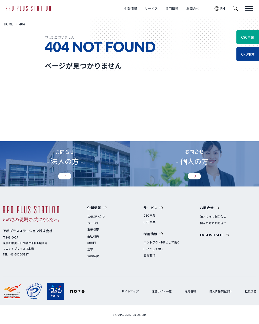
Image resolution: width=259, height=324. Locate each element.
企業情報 (130, 8)
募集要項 (149, 255)
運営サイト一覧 (161, 291)
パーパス (93, 223)
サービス (151, 8)
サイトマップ (130, 291)
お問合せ (192, 8)
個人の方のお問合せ (213, 223)
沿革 (90, 249)
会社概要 (93, 236)
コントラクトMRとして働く (161, 242)
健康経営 (93, 256)
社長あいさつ (96, 216)
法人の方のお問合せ (213, 216)
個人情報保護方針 (220, 291)
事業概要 (93, 229)
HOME (8, 24)
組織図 (91, 243)
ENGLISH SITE (214, 235)
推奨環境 (250, 291)
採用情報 (172, 8)
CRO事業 (149, 222)
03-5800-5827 (19, 254)
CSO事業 (149, 215)
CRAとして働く (153, 249)
